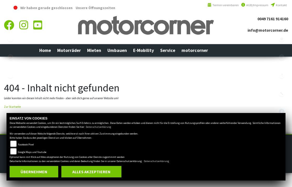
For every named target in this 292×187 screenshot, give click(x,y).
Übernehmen (34, 171)
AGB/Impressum (254, 5)
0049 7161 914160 (272, 18)
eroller (10, 75)
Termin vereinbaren (223, 5)
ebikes (10, 39)
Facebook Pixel (26, 144)
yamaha (10, 57)
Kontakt (279, 5)
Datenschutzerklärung (98, 127)
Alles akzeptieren (91, 171)
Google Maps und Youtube (32, 152)
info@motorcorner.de (268, 30)
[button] (69, 50)
